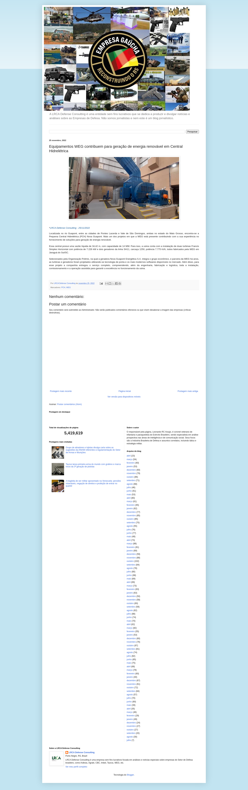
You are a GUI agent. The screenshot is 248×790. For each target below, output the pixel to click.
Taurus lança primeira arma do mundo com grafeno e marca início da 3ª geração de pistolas (93, 465)
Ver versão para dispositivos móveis (123, 397)
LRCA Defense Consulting (82, 752)
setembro (131, 480)
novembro (131, 473)
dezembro (131, 470)
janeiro (130, 466)
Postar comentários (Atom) (69, 404)
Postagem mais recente (61, 391)
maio (129, 494)
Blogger (130, 775)
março (129, 459)
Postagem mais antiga (188, 391)
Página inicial (124, 391)
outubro (130, 477)
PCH (63, 287)
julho (129, 487)
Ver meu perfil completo (76, 767)
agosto (130, 484)
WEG (68, 287)
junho (129, 491)
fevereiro (131, 463)
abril (129, 456)
